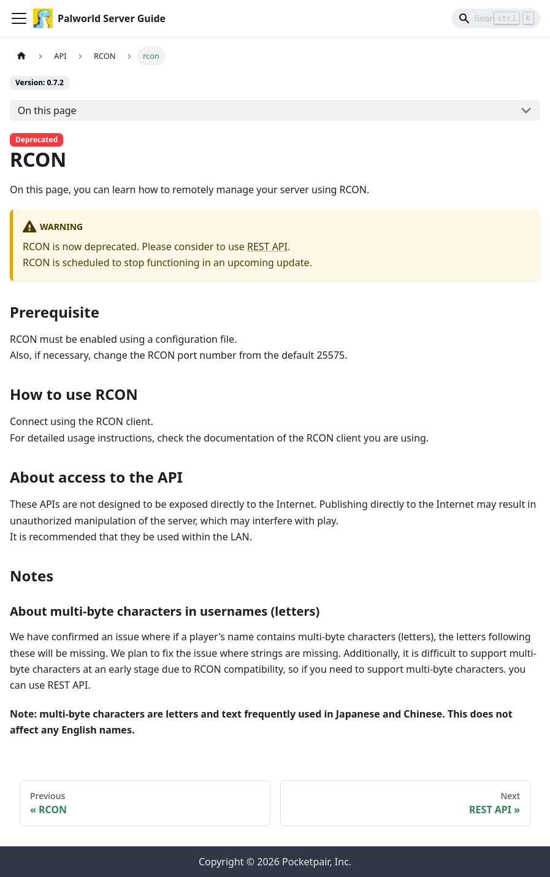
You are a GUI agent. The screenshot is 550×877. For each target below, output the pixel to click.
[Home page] (21, 56)
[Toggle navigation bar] (19, 18)
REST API (267, 246)
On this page (47, 110)
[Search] (496, 18)
